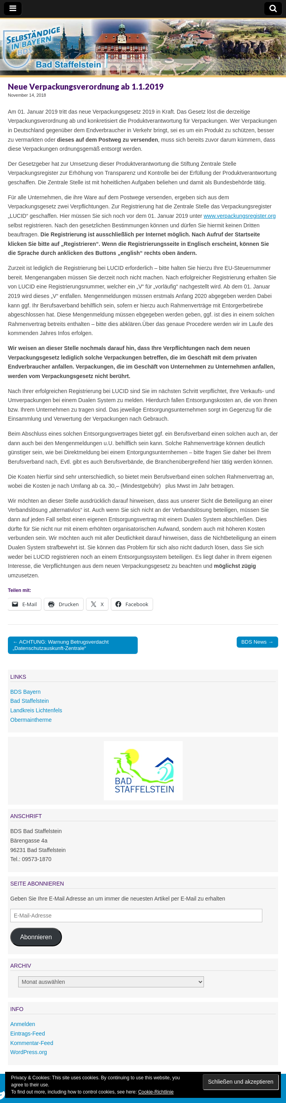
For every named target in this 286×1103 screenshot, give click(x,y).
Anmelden (22, 1024)
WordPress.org (28, 1052)
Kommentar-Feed (31, 1043)
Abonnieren (36, 937)
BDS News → (257, 642)
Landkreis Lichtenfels (36, 710)
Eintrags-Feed (27, 1033)
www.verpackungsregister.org (240, 216)
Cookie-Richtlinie (156, 1092)
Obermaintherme (31, 720)
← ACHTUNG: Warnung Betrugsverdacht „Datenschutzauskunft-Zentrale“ (60, 645)
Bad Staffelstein (29, 701)
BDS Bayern (25, 692)
